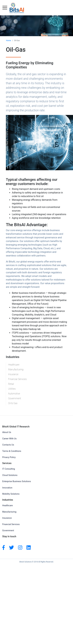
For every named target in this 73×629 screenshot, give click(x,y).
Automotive (14, 393)
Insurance (13, 374)
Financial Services (17, 379)
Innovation (7, 487)
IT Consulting (8, 469)
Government (14, 398)
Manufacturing (15, 369)
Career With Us (9, 438)
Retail (11, 384)
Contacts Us (8, 445)
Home (8, 40)
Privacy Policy (9, 457)
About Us (6, 432)
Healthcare (13, 364)
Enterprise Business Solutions (16, 481)
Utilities (12, 388)
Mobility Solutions (10, 494)
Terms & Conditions (11, 451)
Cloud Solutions (9, 475)
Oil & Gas (12, 403)
